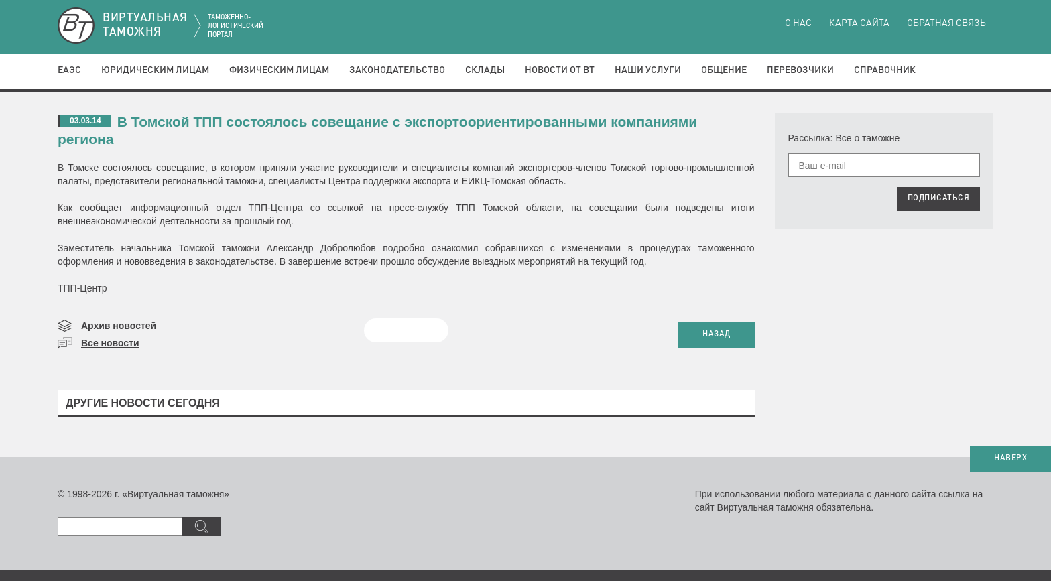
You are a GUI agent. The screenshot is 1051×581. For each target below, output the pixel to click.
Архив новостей (118, 325)
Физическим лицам (279, 70)
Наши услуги (648, 70)
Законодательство (397, 70)
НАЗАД (716, 334)
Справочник (885, 70)
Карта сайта (859, 23)
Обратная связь (946, 23)
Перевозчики (800, 70)
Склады (485, 70)
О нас (798, 23)
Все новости (110, 343)
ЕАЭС (69, 70)
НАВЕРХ (1010, 458)
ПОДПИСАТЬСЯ (939, 198)
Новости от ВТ (560, 70)
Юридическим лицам (155, 70)
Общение (724, 70)
